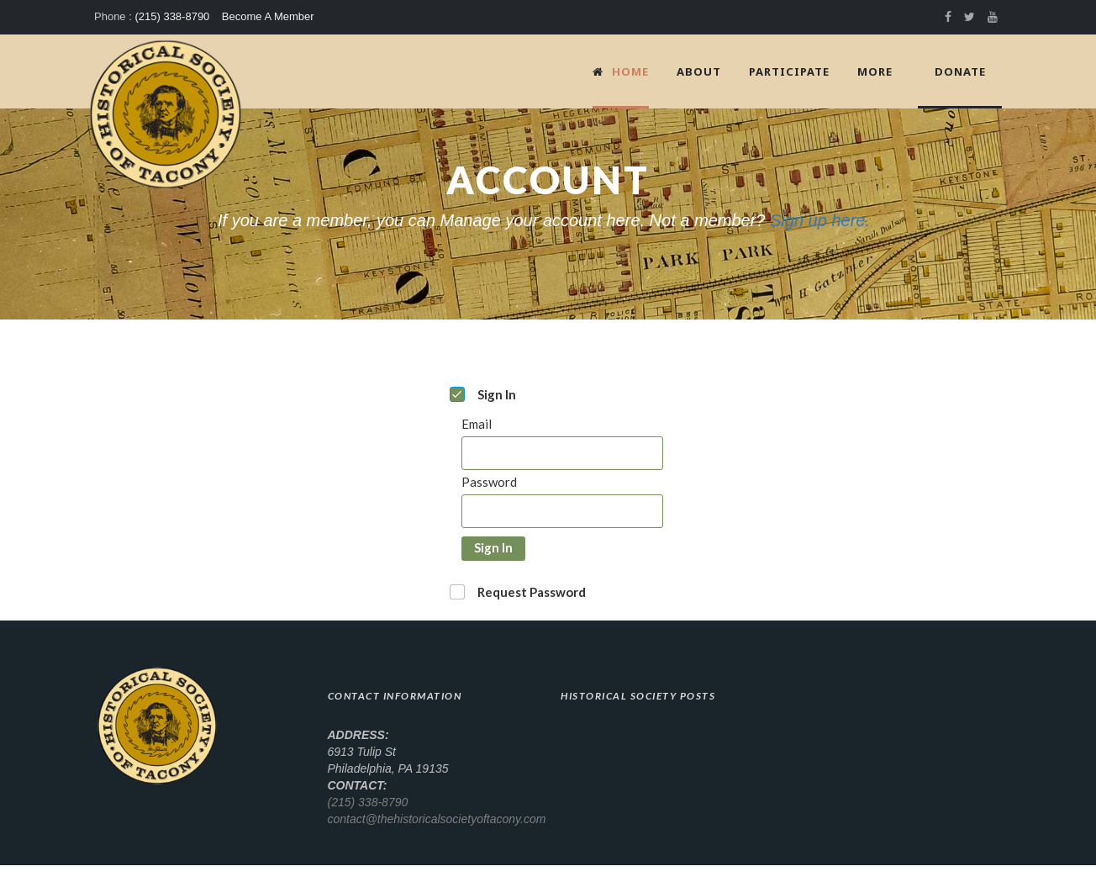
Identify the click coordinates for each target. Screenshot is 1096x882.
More (875, 71)
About (699, 71)
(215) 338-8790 (171, 16)
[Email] (562, 453)
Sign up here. (820, 220)
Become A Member (268, 16)
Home (621, 71)
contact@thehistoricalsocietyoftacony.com (437, 819)
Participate (789, 71)
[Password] (562, 511)
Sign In (493, 547)
